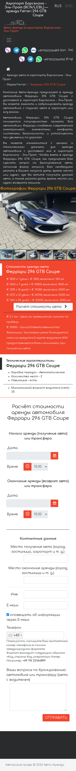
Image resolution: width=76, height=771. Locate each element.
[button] (72, 221)
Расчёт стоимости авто (42, 307)
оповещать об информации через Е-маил (33, 617)
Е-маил (12, 605)
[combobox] (15, 635)
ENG (68, 6)
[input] (28, 456)
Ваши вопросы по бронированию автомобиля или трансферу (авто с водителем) (37, 675)
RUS (58, 6)
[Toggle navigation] (9, 40)
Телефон (13, 628)
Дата (12, 448)
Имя (14, 594)
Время (12, 467)
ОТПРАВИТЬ (56, 718)
